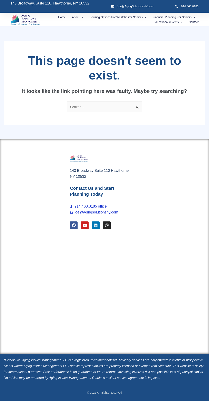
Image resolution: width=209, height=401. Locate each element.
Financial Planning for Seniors (174, 17)
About (77, 17)
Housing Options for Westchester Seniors (118, 17)
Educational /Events (168, 22)
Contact (194, 22)
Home (62, 17)
